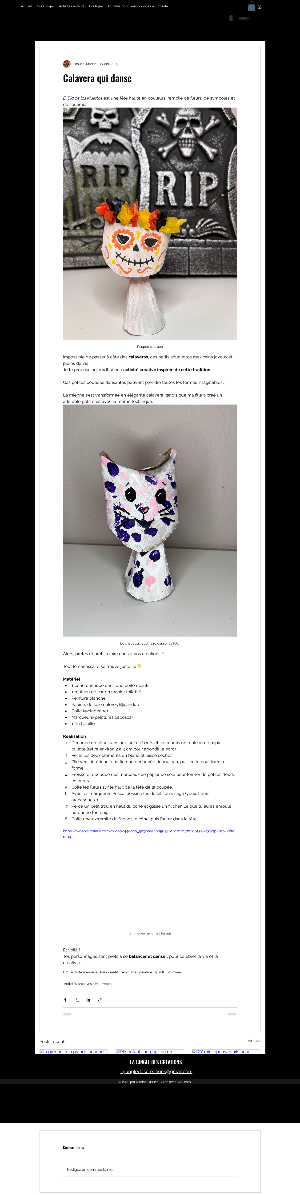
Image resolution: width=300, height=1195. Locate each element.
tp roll (159, 972)
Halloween (103, 984)
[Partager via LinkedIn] (88, 1000)
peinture (145, 972)
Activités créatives (78, 984)
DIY (65, 972)
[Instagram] (259, 6)
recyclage (128, 972)
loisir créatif (109, 972)
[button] (252, 6)
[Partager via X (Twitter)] (77, 1000)
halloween (175, 972)
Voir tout (254, 1041)
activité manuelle (84, 972)
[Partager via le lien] (100, 1000)
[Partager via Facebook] (65, 1000)
